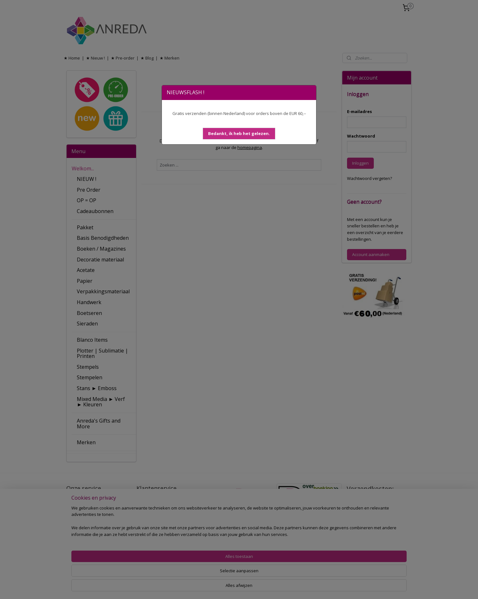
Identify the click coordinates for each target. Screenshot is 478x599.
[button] (239, 133)
